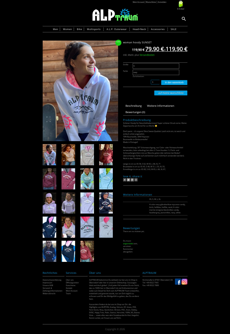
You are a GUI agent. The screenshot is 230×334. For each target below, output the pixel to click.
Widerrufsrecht (49, 293)
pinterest (132, 179)
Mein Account (138, 2)
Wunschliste (151, 2)
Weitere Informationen (160, 105)
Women (67, 29)
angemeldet (128, 243)
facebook (124, 179)
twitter (128, 179)
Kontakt (69, 288)
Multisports (94, 29)
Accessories (158, 29)
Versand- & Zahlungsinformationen (52, 289)
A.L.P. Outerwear (117, 29)
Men (55, 29)
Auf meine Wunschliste (171, 92)
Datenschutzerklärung (52, 280)
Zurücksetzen (138, 76)
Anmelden (162, 2)
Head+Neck (139, 29)
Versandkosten (147, 54)
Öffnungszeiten (72, 282)
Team (68, 293)
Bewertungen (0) (135, 112)
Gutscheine (70, 285)
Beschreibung (133, 105)
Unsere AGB (48, 285)
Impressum (47, 282)
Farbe (125, 71)
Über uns (70, 280)
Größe (125, 64)
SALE (173, 29)
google (136, 179)
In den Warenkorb (174, 82)
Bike (79, 29)
